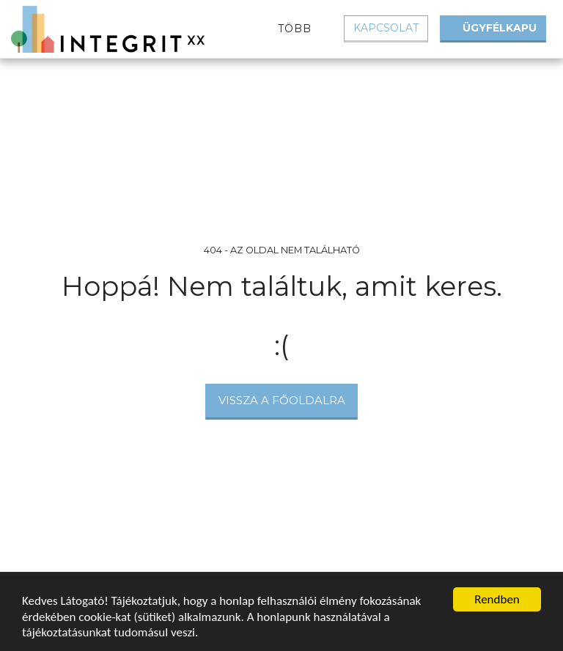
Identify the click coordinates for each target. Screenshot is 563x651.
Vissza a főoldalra (281, 400)
